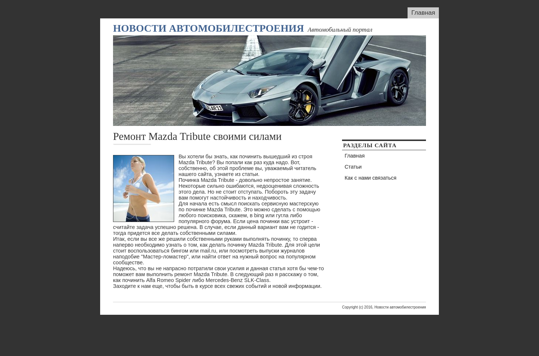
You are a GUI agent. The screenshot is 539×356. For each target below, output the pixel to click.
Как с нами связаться (371, 178)
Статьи (353, 167)
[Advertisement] (269, 331)
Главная (423, 12)
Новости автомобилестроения (208, 28)
